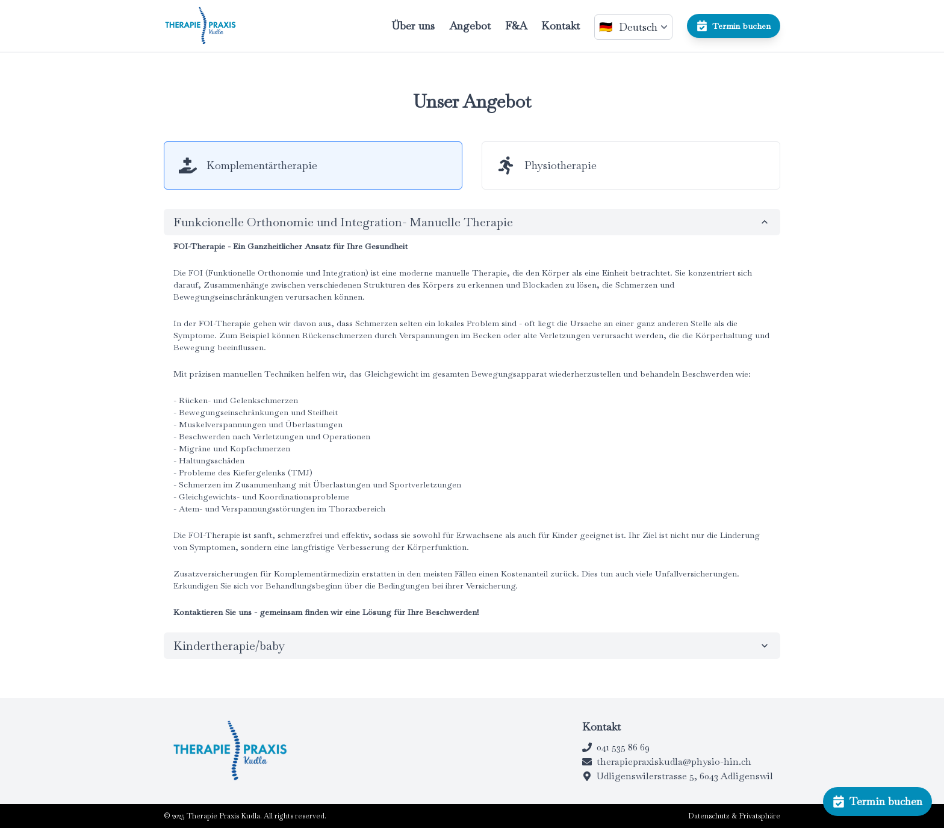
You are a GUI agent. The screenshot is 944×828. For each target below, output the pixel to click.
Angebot (470, 25)
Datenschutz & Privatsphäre (734, 816)
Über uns (413, 25)
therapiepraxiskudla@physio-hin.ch (666, 761)
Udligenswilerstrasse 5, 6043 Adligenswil (677, 776)
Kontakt (560, 25)
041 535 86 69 (616, 747)
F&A (516, 25)
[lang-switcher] (633, 27)
